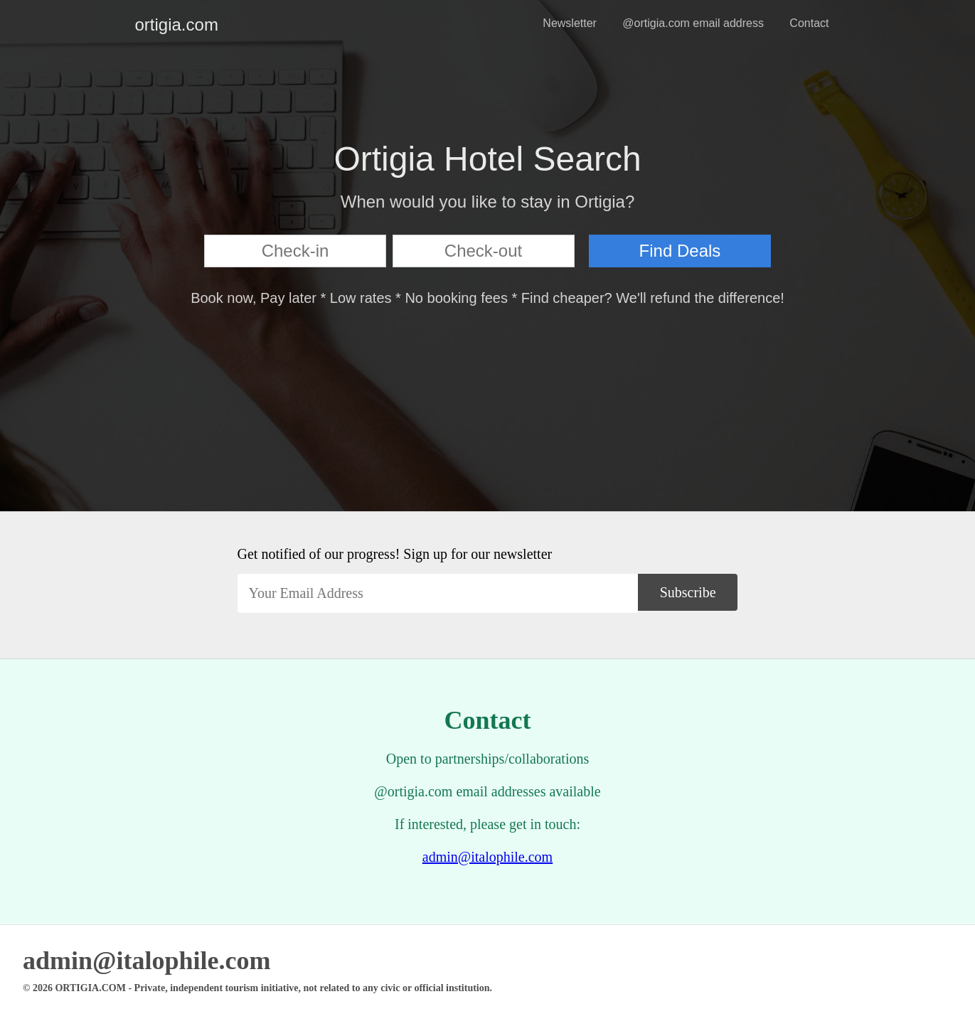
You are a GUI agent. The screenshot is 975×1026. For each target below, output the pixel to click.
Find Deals (680, 250)
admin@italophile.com (487, 857)
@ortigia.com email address (693, 23)
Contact (809, 23)
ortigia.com (146, 24)
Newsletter (570, 23)
